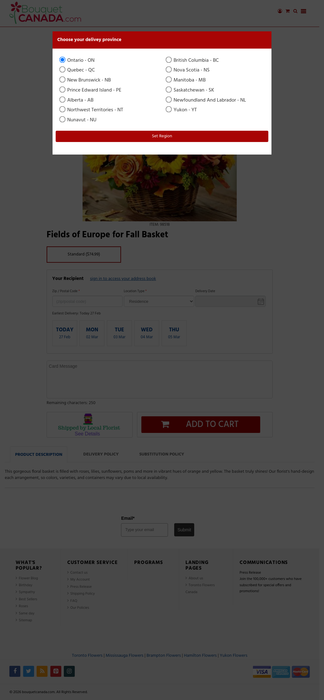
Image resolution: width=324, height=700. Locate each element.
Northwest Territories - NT (91, 110)
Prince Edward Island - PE (90, 90)
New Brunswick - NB (85, 80)
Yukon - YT (182, 110)
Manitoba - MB (186, 80)
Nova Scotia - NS (188, 70)
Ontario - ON (77, 60)
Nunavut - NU (78, 120)
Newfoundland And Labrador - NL (206, 100)
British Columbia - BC (193, 60)
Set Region (162, 136)
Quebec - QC (77, 70)
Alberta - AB (77, 100)
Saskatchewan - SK (190, 90)
